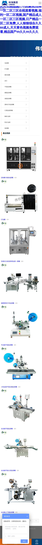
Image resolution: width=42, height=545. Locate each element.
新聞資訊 (30, 7)
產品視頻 (16, 7)
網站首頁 (3, 7)
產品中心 (10, 7)
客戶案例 (23, 7)
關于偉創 (36, 7)
